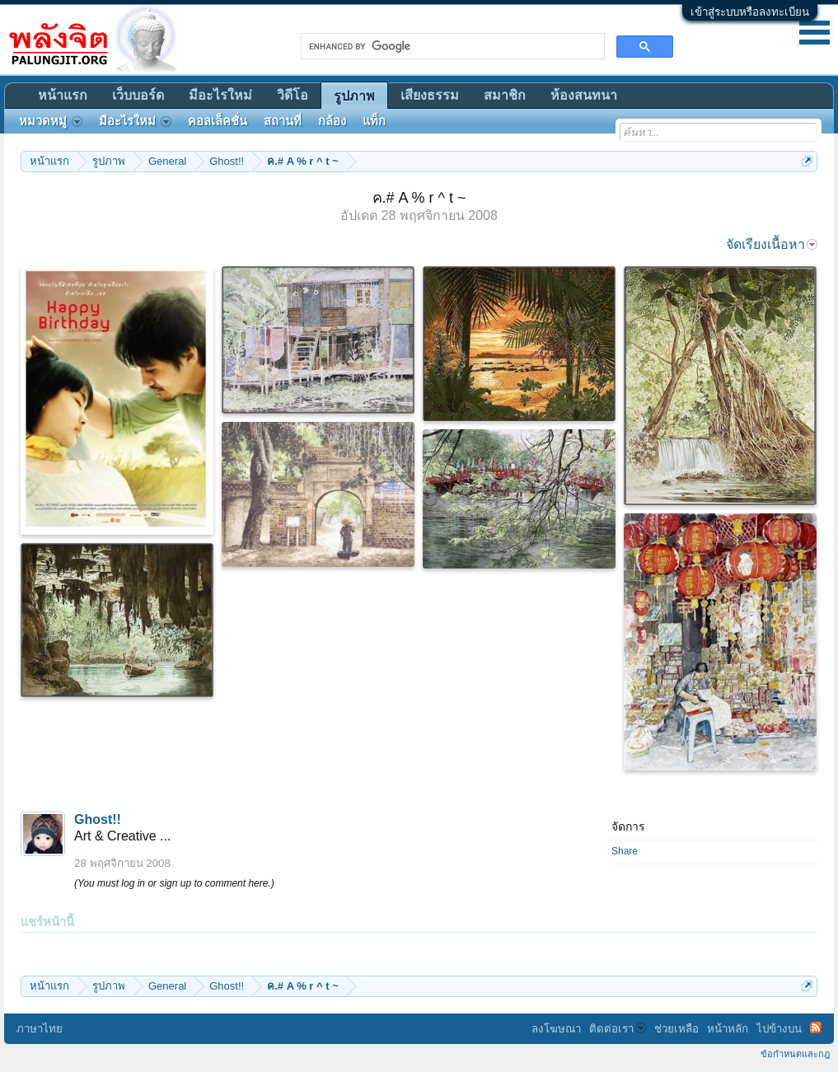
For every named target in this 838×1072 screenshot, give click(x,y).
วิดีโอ (292, 95)
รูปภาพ (354, 96)
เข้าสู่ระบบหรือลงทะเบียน (750, 12)
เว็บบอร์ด (138, 95)
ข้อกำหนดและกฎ (795, 1054)
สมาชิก (505, 95)
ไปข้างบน (779, 1029)
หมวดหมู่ (50, 121)
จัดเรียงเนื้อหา (771, 244)
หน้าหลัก (727, 1029)
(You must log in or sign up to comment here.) (174, 883)
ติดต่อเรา (617, 1029)
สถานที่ (283, 121)
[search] (451, 46)
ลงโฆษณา (556, 1029)
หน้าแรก (62, 95)
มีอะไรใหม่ (220, 95)
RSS (816, 1027)
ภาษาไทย (39, 1029)
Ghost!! (97, 819)
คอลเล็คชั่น (217, 121)
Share (624, 851)
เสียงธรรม (429, 95)
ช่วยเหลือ (676, 1029)
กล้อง (332, 121)
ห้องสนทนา (583, 95)
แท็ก (374, 121)
